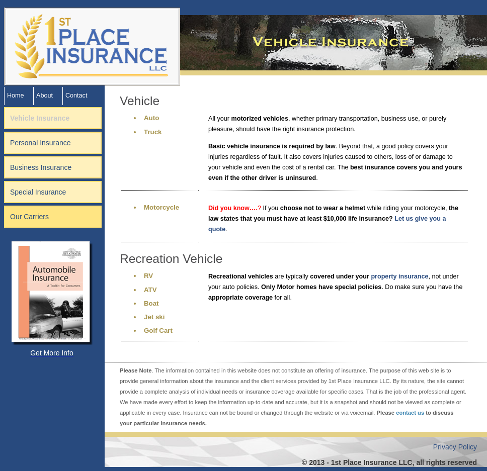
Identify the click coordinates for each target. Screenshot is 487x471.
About (44, 95)
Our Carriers (29, 217)
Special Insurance (38, 192)
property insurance (399, 276)
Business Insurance (40, 167)
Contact (76, 95)
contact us (410, 413)
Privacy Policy (455, 447)
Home (15, 95)
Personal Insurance (40, 143)
